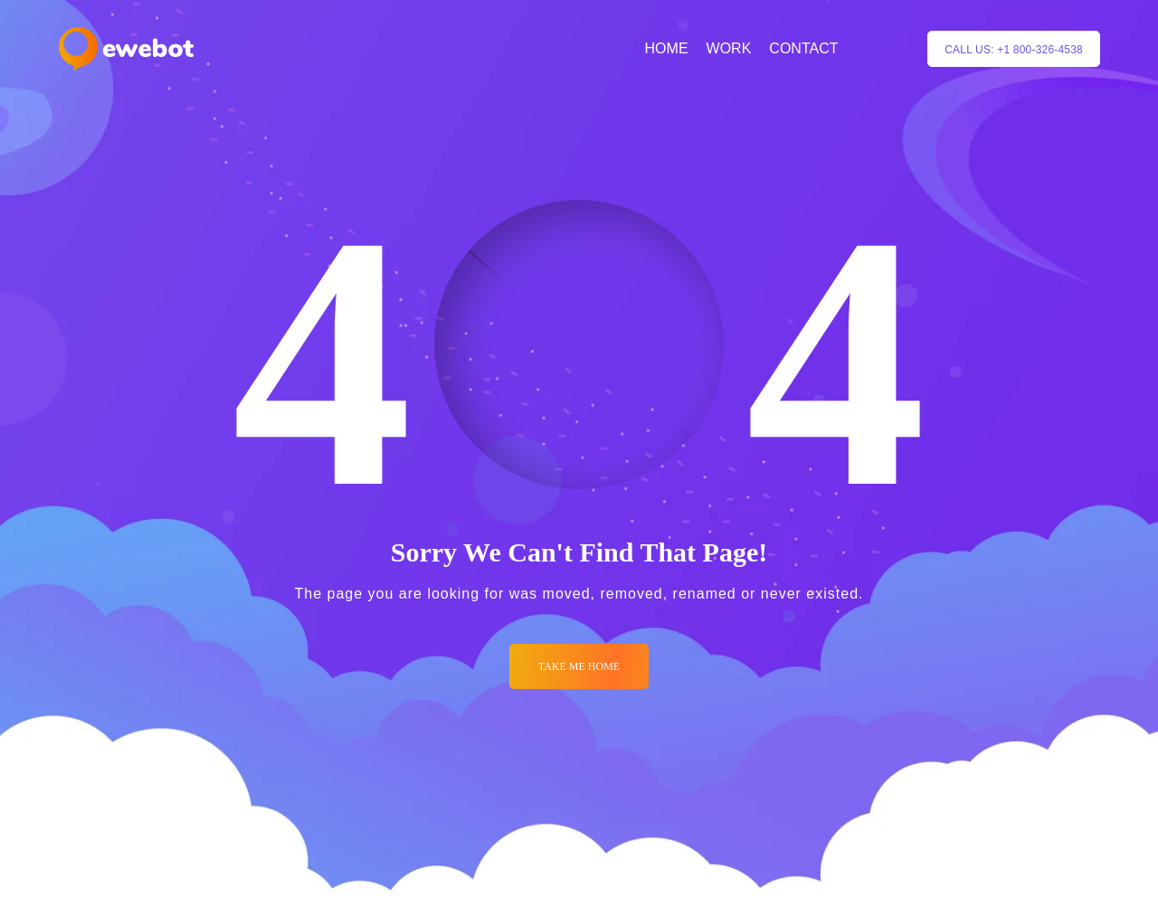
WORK (729, 48)
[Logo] (126, 49)
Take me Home (579, 666)
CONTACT (803, 48)
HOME (666, 48)
